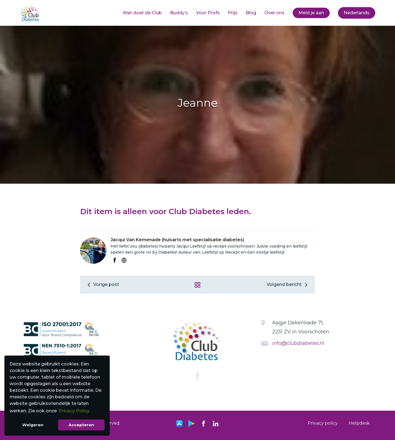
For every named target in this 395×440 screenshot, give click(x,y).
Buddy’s (179, 12)
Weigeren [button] (32, 424)
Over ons (274, 12)
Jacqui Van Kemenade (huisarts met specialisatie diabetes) (177, 239)
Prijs (233, 12)
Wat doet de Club (142, 12)
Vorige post (102, 284)
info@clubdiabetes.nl (298, 343)
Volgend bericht (288, 284)
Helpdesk (359, 423)
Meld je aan (311, 12)
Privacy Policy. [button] (74, 410)
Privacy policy (323, 423)
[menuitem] (142, 13)
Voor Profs (208, 12)
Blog (251, 12)
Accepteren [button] (81, 424)
